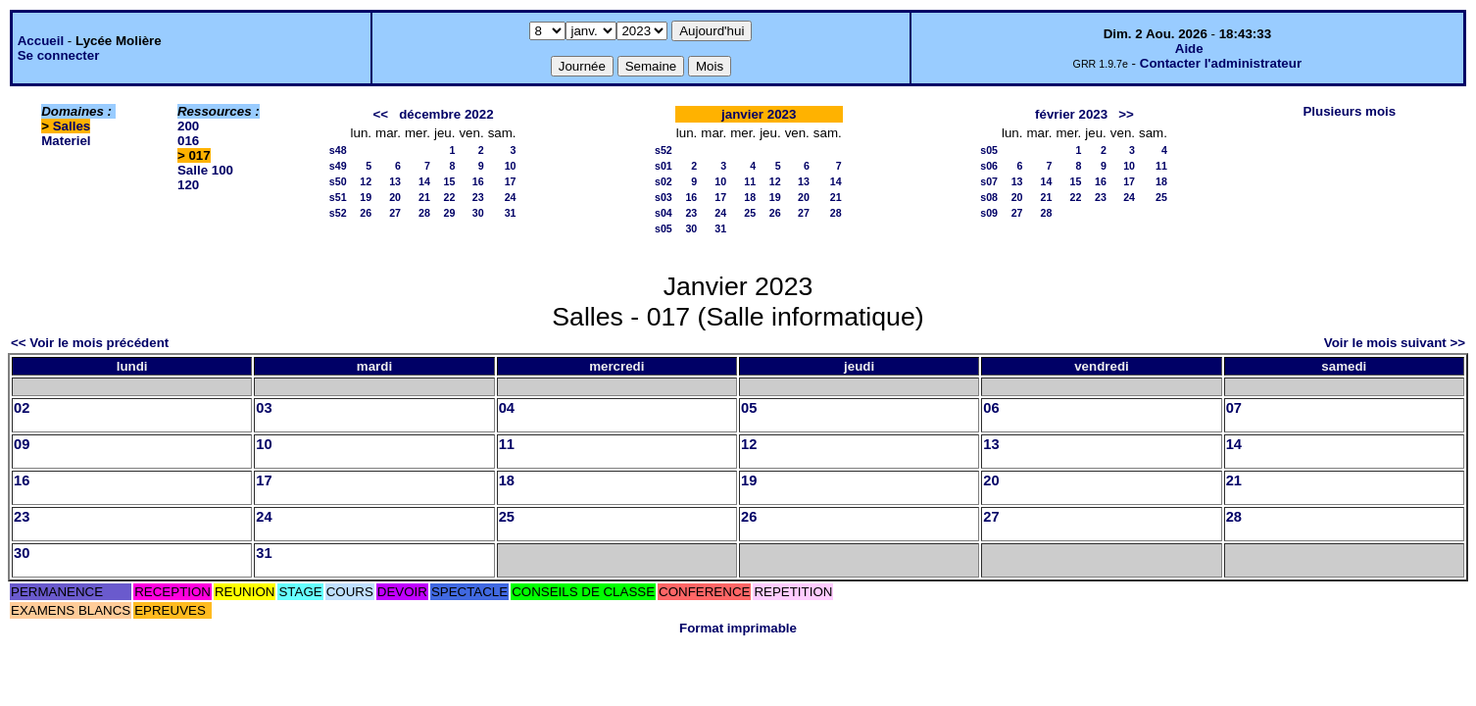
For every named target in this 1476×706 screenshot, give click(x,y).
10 (511, 166)
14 (424, 181)
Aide (1189, 48)
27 (395, 213)
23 (478, 197)
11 (750, 181)
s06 (989, 166)
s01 (663, 166)
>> (1126, 114)
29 (450, 213)
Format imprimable (738, 628)
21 (424, 197)
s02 (663, 181)
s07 (989, 181)
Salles (72, 126)
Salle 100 (205, 170)
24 (511, 197)
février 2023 (1071, 114)
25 (750, 213)
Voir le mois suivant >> (1394, 342)
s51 (338, 197)
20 (395, 197)
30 (478, 213)
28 (424, 213)
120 (188, 184)
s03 (663, 197)
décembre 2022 (446, 114)
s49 (338, 166)
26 (365, 213)
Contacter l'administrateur (1221, 63)
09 (21, 444)
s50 (338, 181)
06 (991, 408)
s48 (338, 150)
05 (749, 408)
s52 (338, 213)
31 (511, 213)
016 (188, 140)
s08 (989, 197)
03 (263, 408)
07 (1234, 408)
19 (365, 197)
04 (507, 408)
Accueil (41, 40)
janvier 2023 (758, 114)
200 (188, 126)
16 (478, 181)
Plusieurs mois (1349, 111)
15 (450, 181)
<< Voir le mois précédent (90, 342)
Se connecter (59, 55)
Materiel (65, 140)
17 (511, 181)
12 (365, 181)
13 (395, 181)
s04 (663, 213)
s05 (663, 228)
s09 (989, 213)
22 (450, 197)
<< (381, 114)
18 (750, 197)
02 (21, 408)
